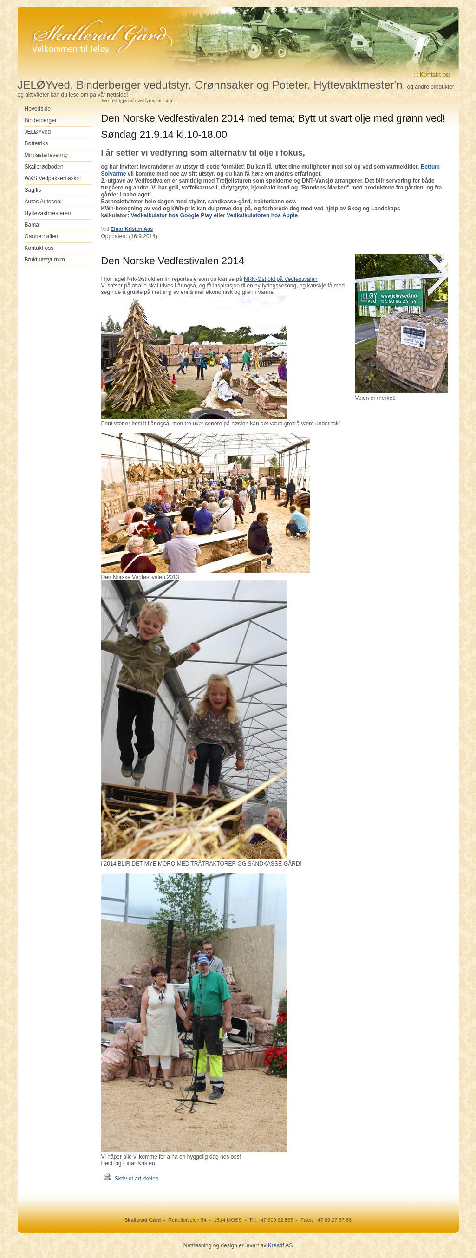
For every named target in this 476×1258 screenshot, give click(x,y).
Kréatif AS (280, 1245)
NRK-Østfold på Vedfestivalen (281, 279)
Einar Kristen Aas (132, 229)
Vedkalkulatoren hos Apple (262, 215)
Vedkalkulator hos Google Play (171, 215)
